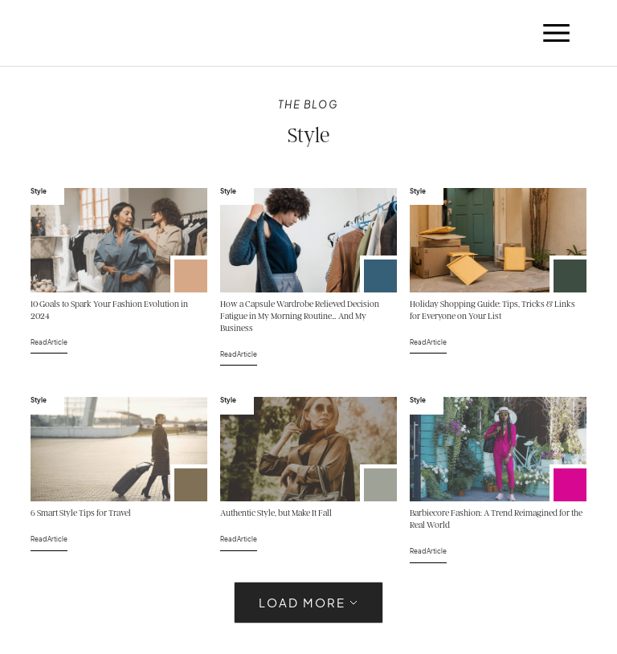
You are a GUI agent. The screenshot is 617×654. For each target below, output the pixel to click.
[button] (556, 33)
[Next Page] (308, 602)
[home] (74, 33)
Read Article (49, 342)
